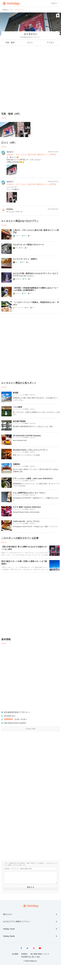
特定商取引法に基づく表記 (30, 957)
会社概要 (15, 954)
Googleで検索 (30, 729)
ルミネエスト (30, 34)
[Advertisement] (30, 79)
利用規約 (24, 954)
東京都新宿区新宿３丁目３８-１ (17, 712)
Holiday (11, 3)
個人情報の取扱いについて (40, 954)
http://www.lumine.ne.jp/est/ (15, 723)
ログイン (54, 3)
